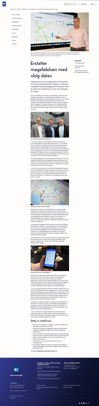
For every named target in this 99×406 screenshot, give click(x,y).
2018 (36, 9)
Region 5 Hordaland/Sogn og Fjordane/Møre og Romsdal (47, 388)
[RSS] (88, 403)
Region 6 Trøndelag (67, 387)
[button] (93, 4)
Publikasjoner (15, 22)
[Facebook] (79, 403)
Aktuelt (19, 9)
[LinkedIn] (83, 403)
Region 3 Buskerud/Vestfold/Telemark (71, 385)
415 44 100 (66, 368)
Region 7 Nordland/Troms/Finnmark (18, 390)
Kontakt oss (13, 398)
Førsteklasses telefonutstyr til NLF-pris (46, 351)
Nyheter (24, 9)
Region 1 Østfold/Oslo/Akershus (17, 385)
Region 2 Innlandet (41, 385)
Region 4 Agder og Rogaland (16, 387)
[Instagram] (86, 403)
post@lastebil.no (73, 368)
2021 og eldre (30, 9)
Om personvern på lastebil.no (16, 396)
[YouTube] (81, 403)
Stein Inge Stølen (79, 66)
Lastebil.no (13, 9)
